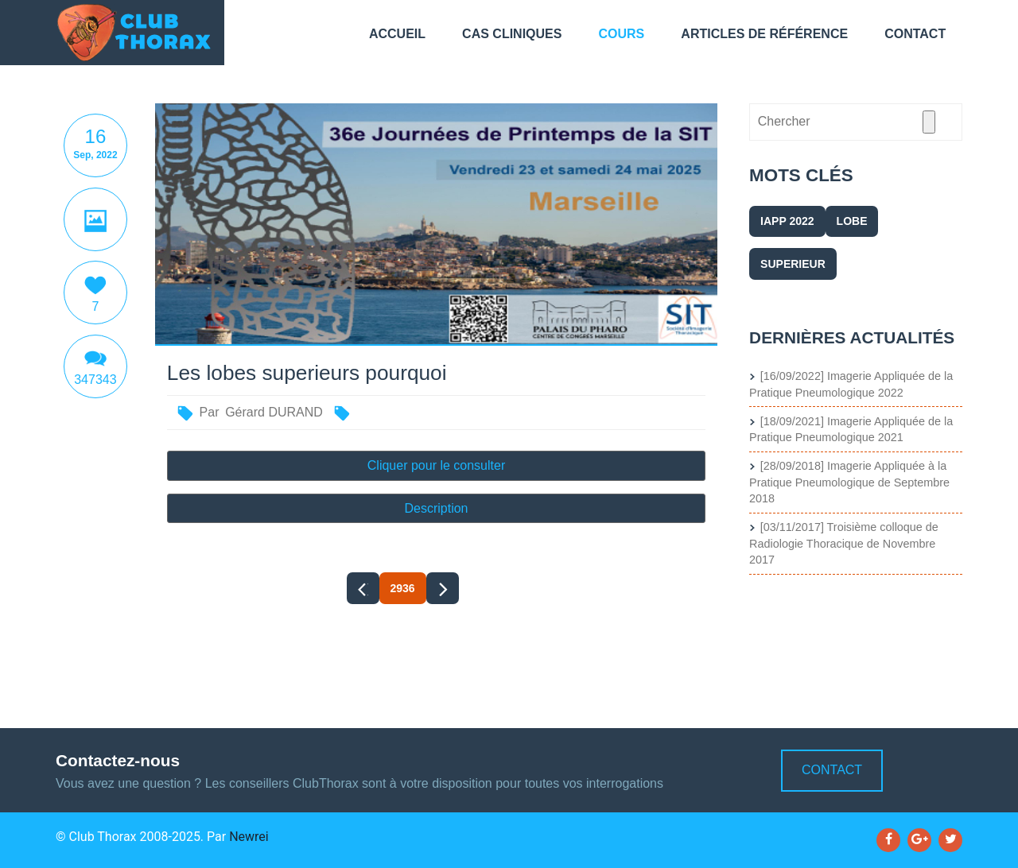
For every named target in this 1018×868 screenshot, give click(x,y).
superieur (793, 264)
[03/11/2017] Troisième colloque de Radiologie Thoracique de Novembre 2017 (843, 543)
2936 (402, 588)
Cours (622, 34)
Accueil (397, 34)
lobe (852, 221)
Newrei (249, 836)
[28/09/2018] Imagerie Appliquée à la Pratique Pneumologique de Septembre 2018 (849, 482)
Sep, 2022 (95, 155)
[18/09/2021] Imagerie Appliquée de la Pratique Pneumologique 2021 (851, 429)
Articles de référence (764, 34)
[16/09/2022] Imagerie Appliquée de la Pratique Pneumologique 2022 (851, 384)
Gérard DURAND (274, 412)
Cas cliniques (511, 34)
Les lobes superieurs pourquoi (307, 373)
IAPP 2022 (787, 221)
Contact (915, 34)
